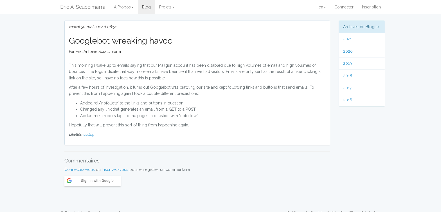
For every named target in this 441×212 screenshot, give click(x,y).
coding (88, 135)
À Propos (124, 7)
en (322, 7)
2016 (347, 100)
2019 (347, 63)
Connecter (344, 7)
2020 (348, 51)
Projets (166, 7)
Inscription (371, 7)
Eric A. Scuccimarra (82, 7)
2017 (347, 88)
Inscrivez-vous (115, 169)
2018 (347, 75)
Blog (146, 7)
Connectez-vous (79, 169)
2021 (347, 39)
